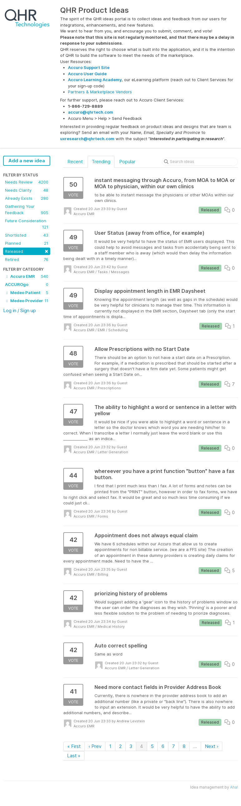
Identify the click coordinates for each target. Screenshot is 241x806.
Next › (211, 746)
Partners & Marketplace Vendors (100, 91)
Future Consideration (26, 224)
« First (74, 746)
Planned (26, 243)
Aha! (234, 787)
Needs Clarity (26, 190)
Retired (26, 259)
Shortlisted (26, 235)
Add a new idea (26, 161)
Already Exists (26, 198)
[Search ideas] (200, 162)
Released (26, 251)
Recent (75, 162)
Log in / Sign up (19, 310)
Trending (101, 162)
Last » (73, 756)
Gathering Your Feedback (26, 210)
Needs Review (26, 182)
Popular (127, 162)
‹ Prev (95, 746)
